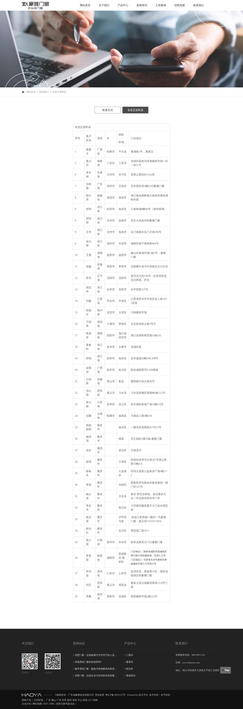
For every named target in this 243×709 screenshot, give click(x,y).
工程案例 (161, 5)
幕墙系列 (129, 675)
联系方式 (107, 110)
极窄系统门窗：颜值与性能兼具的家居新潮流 (96, 669)
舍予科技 (165, 695)
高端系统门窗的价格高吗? (87, 662)
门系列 (128, 655)
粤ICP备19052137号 (115, 695)
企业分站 (26, 704)
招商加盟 (179, 5)
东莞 (64, 700)
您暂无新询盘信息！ (66, 704)
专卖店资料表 (135, 110)
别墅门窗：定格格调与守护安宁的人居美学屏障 (96, 655)
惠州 (69, 700)
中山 (80, 700)
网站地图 (37, 704)
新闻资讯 (142, 5)
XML (52, 704)
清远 (74, 700)
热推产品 (26, 700)
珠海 (85, 700)
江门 (90, 700)
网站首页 (85, 5)
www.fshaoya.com (191, 662)
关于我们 (104, 5)
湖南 (95, 700)
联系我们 (198, 5)
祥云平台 (143, 695)
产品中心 (123, 5)
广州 (59, 700)
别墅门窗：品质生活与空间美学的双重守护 (96, 675)
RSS (46, 704)
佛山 (53, 700)
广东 (48, 700)
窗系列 (128, 662)
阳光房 (128, 669)
